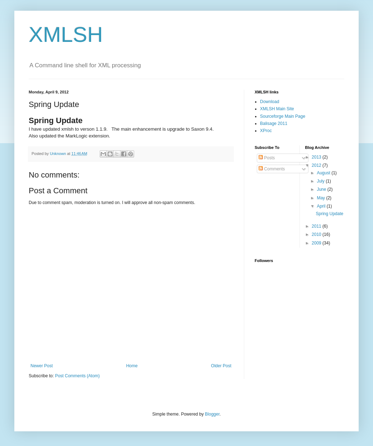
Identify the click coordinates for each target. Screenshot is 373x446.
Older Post (221, 365)
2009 (317, 243)
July (321, 181)
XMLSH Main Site (277, 108)
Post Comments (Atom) (77, 375)
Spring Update (329, 213)
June (322, 189)
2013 (317, 157)
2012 (317, 165)
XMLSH (66, 35)
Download (269, 101)
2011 (317, 226)
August (324, 172)
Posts (267, 157)
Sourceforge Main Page (282, 116)
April (321, 206)
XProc (266, 130)
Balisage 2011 (273, 123)
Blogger (212, 414)
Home (132, 365)
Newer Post (41, 365)
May (321, 197)
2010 (317, 234)
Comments (272, 168)
